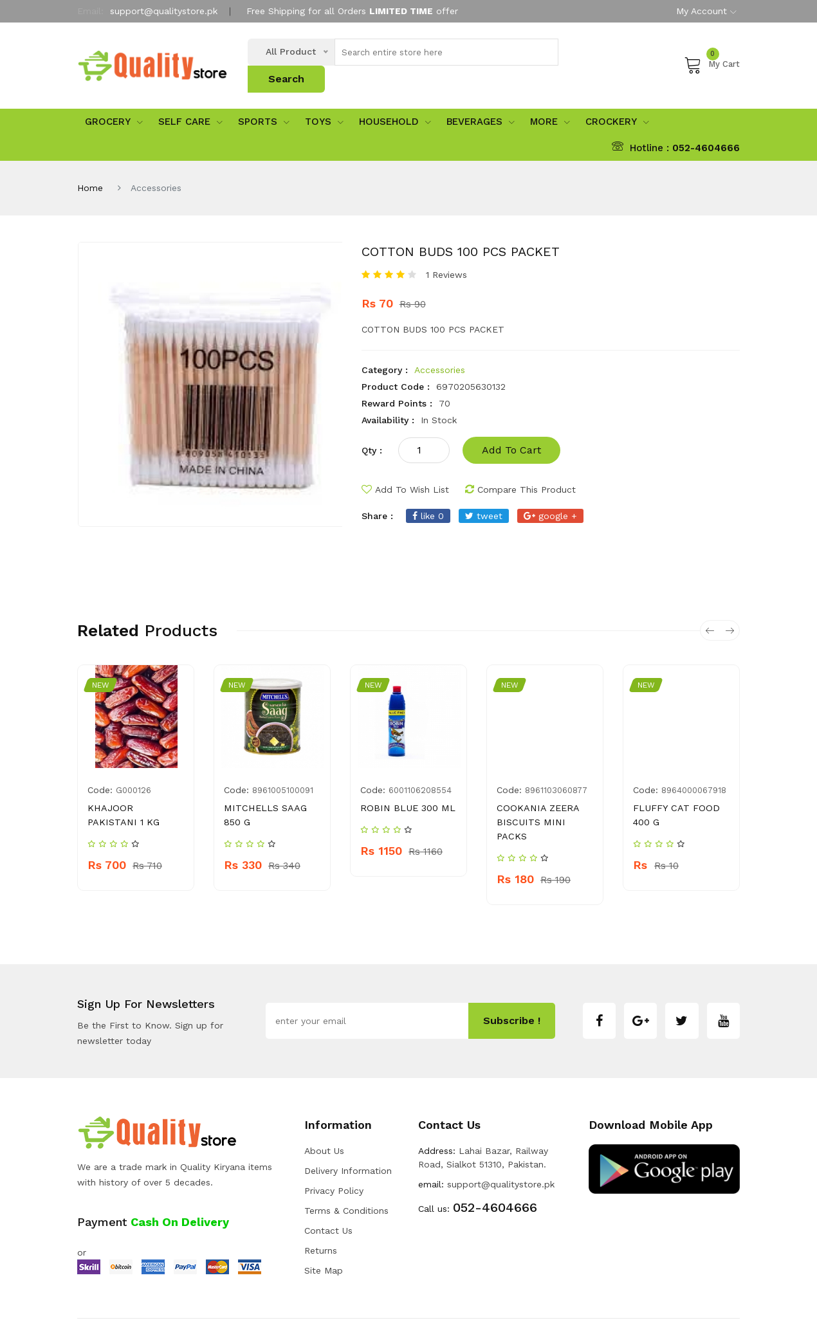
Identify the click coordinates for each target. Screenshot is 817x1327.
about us (324, 1114)
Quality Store (179, 1304)
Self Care (190, 99)
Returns (320, 1214)
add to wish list (405, 467)
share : (377, 493)
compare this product (520, 467)
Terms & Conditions (346, 1174)
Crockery (617, 99)
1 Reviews (446, 252)
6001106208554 (420, 768)
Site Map (323, 1234)
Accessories (439, 347)
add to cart (511, 427)
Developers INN (707, 1304)
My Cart (712, 53)
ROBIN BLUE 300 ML (406, 785)
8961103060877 (556, 768)
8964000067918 (693, 768)
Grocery (114, 99)
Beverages (480, 99)
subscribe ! (511, 984)
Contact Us (328, 1194)
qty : (372, 428)
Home (90, 165)
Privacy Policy (333, 1154)
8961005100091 (282, 768)
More (550, 99)
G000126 (133, 768)
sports (263, 99)
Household (395, 99)
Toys (324, 99)
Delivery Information (348, 1134)
